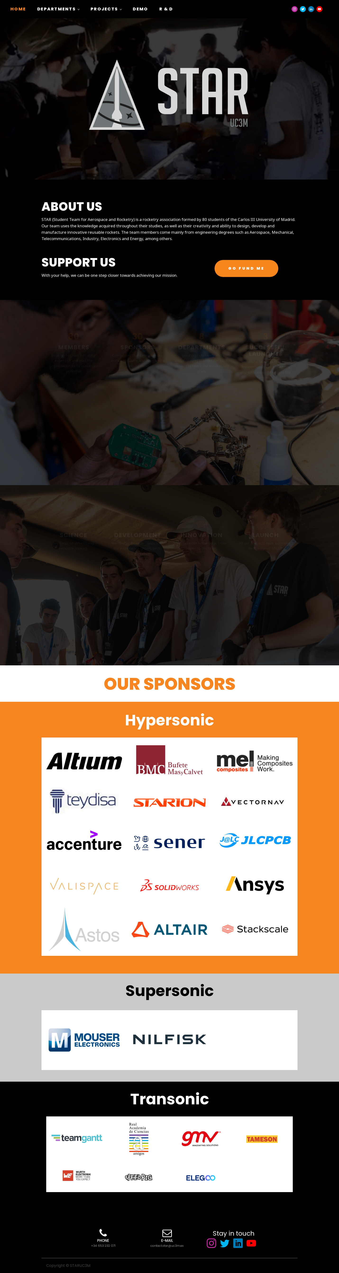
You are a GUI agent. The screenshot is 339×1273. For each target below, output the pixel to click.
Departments (56, 9)
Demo (140, 9)
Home (18, 9)
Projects (104, 9)
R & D (166, 9)
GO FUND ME (246, 268)
